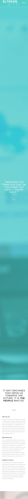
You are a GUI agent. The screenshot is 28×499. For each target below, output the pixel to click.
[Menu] (25, 3)
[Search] (22, 3)
